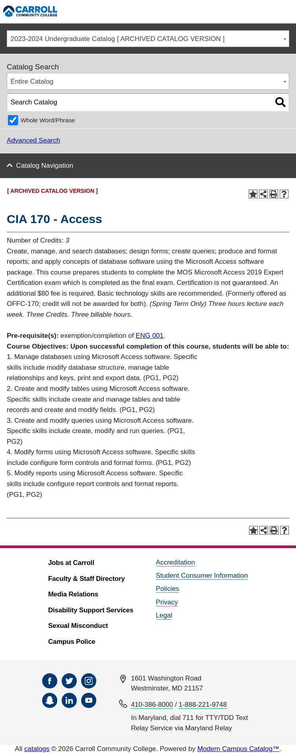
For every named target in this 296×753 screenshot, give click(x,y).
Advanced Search (33, 140)
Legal (164, 615)
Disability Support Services (90, 610)
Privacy (167, 602)
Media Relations (73, 594)
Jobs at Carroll (71, 563)
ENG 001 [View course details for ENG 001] (150, 335)
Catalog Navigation (45, 165)
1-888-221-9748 (203, 704)
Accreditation (175, 562)
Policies (167, 588)
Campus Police (71, 641)
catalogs (36, 749)
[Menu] (286, 11)
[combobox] (148, 38)
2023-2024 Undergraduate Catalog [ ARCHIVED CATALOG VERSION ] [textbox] (118, 39)
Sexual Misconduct (78, 625)
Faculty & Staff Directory (86, 578)
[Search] (269, 11)
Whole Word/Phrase (48, 120)
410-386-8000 (152, 704)
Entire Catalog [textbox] (32, 81)
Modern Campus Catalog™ (238, 749)
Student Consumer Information (202, 575)
